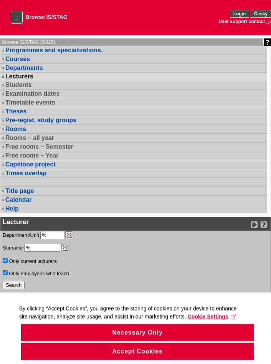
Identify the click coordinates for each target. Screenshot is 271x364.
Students (18, 84)
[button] (17, 17)
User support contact (241, 21)
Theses (15, 111)
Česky (261, 14)
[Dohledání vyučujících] (65, 247)
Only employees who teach (36, 273)
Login (239, 14)
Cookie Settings (212, 326)
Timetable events (30, 102)
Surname (36, 248)
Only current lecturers (30, 261)
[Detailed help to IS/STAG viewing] (264, 225)
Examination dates (32, 93)
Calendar (18, 199)
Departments (24, 68)
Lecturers (19, 76)
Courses (17, 59)
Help (12, 208)
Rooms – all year (29, 138)
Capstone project (30, 164)
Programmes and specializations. (53, 50)
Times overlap (25, 173)
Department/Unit (38, 235)
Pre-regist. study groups (40, 120)
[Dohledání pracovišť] (69, 235)
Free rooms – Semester (39, 146)
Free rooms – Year (31, 155)
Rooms (15, 129)
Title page (19, 191)
